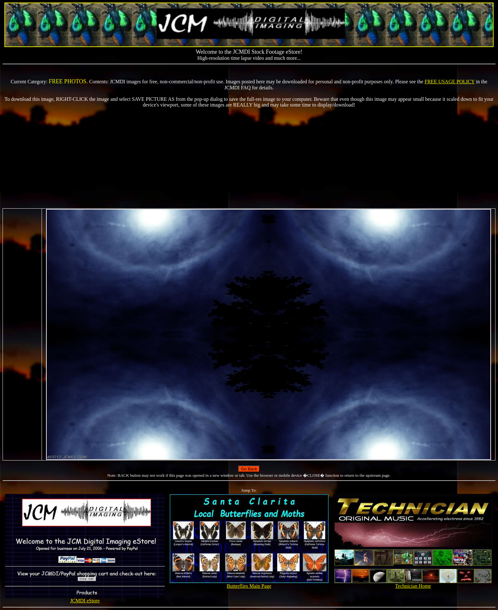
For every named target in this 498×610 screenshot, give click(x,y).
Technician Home (413, 584)
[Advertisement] (249, 158)
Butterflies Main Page (249, 584)
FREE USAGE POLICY (450, 81)
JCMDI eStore (85, 598)
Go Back (249, 469)
